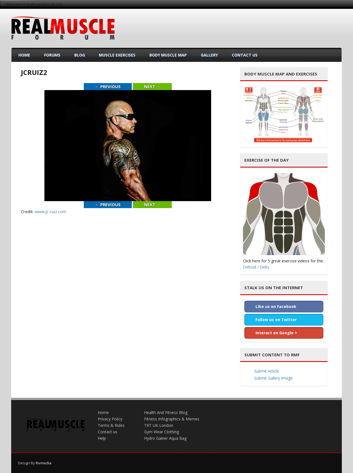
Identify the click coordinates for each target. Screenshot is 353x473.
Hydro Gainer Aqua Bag (165, 438)
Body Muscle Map (168, 55)
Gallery (209, 55)
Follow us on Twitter (276, 319)
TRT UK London (158, 425)
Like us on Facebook (276, 306)
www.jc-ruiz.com (50, 211)
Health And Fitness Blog (165, 412)
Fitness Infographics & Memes (171, 419)
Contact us (107, 431)
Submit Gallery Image (273, 378)
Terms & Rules (111, 425)
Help (102, 438)
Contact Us (244, 55)
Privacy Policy (110, 419)
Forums (52, 55)
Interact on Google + (276, 332)
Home (24, 55)
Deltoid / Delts (256, 267)
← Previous (108, 86)
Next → (152, 86)
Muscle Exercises (117, 55)
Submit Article (266, 371)
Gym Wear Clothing (161, 431)
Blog (79, 55)
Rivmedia (43, 462)
